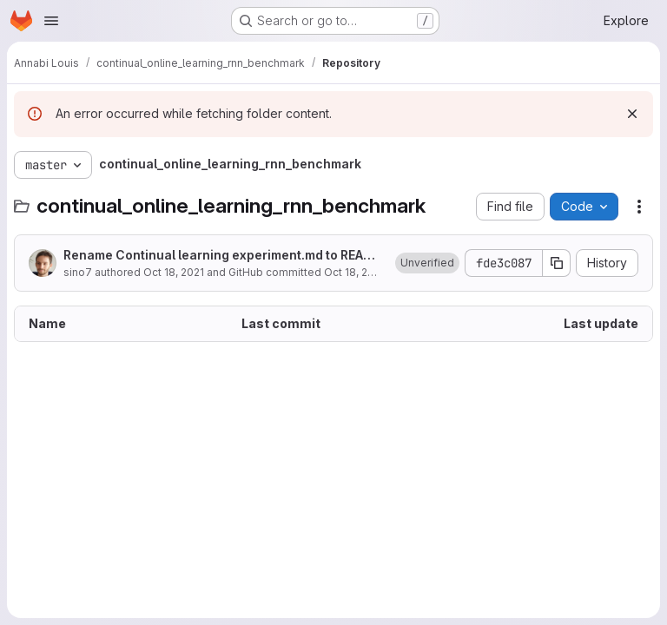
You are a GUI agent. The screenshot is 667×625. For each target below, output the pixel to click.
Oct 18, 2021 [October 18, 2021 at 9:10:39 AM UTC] (173, 272)
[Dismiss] (632, 113)
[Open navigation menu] (51, 21)
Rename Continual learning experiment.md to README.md (223, 255)
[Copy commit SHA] (557, 263)
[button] (427, 263)
